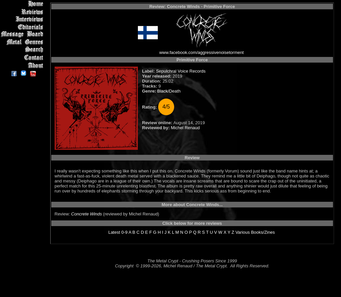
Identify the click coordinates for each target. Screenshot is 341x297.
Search (23, 50)
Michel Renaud (185, 127)
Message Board (23, 34)
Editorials (23, 27)
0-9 (124, 232)
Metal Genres (23, 42)
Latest (114, 232)
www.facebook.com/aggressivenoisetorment (201, 52)
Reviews (23, 11)
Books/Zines (263, 232)
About (23, 65)
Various (242, 232)
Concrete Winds (86, 213)
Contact (23, 57)
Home (23, 4)
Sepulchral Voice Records (180, 71)
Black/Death (168, 91)
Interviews (23, 19)
